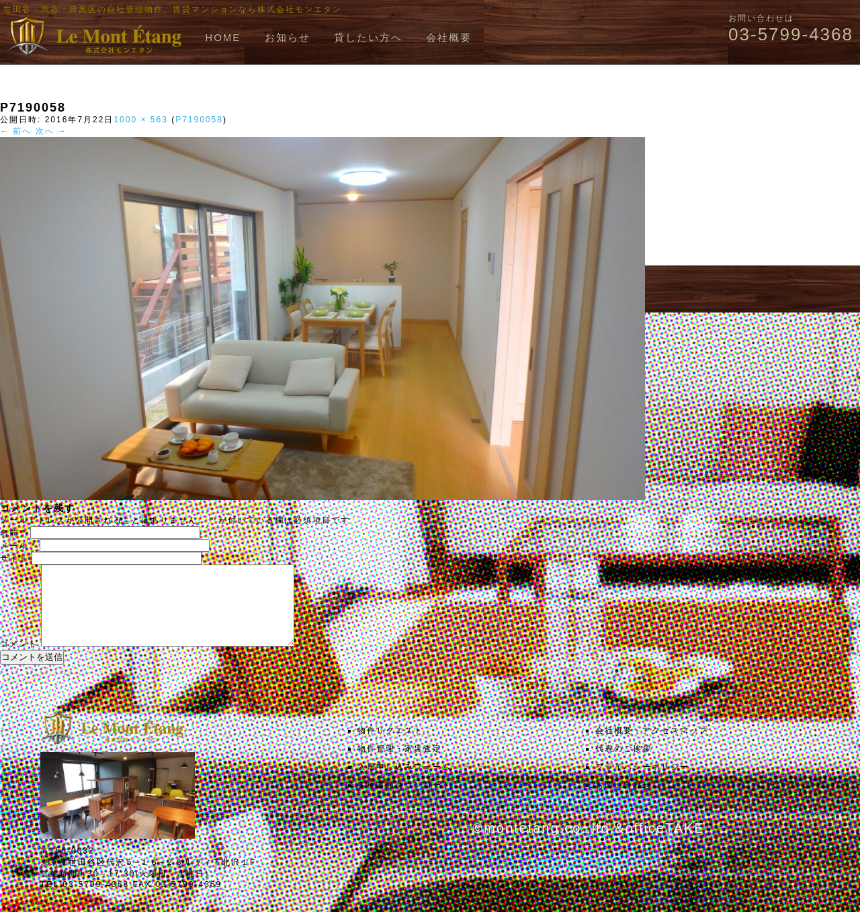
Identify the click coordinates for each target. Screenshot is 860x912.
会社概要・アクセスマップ (651, 746)
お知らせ (287, 37)
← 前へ (16, 131)
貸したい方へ (368, 37)
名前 (13, 533)
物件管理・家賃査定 (399, 765)
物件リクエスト (390, 746)
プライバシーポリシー (642, 783)
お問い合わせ (623, 801)
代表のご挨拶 (623, 765)
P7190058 (199, 119)
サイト (14, 558)
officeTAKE (664, 844)
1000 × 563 (140, 119)
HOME (223, 37)
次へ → (51, 131)
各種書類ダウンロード (404, 801)
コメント (19, 660)
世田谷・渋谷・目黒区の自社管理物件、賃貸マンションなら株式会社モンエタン (172, 9)
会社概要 (449, 37)
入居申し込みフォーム (404, 783)
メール (18, 545)
